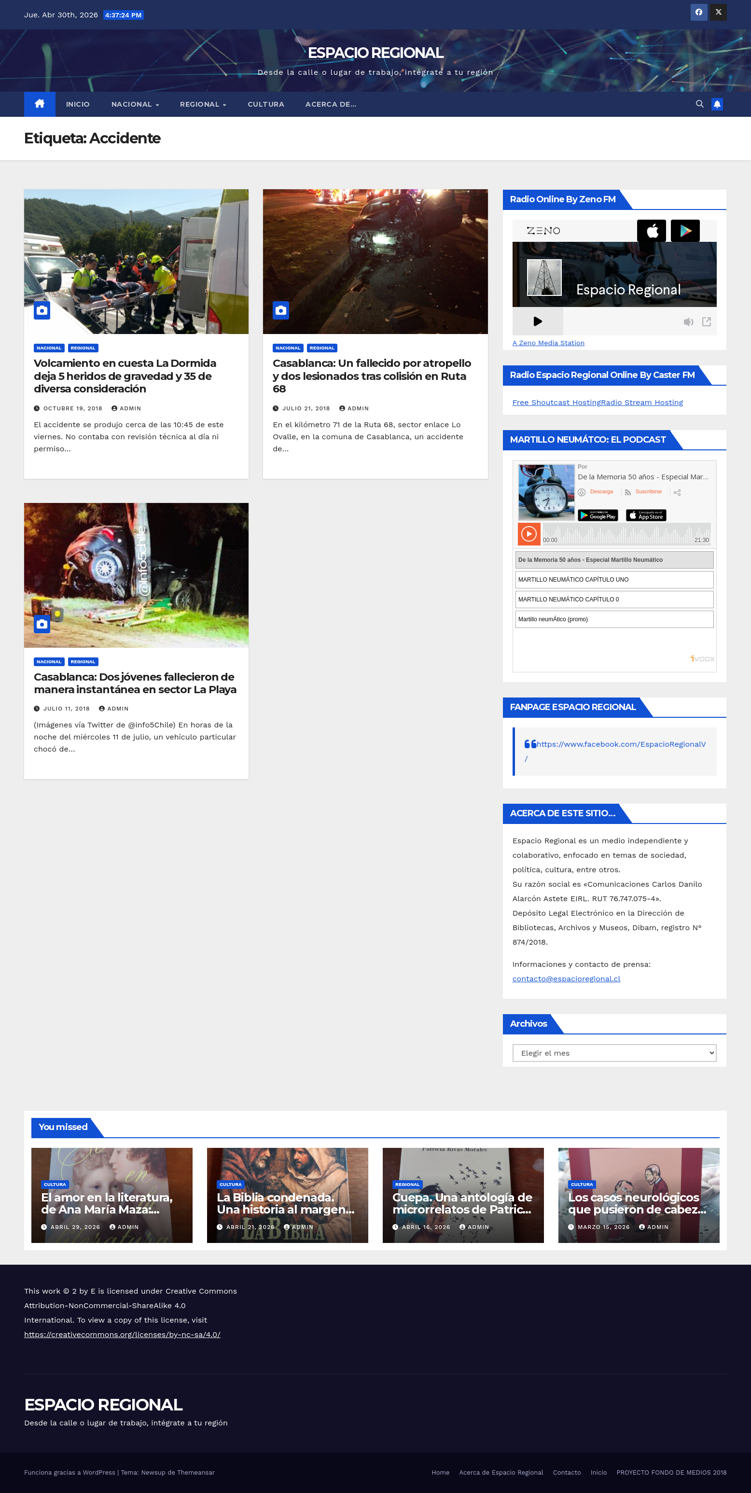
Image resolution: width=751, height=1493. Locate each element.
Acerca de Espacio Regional (501, 1472)
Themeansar (196, 1472)
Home (440, 1472)
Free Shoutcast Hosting (557, 402)
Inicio (78, 104)
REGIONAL (201, 104)
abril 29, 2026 (77, 1227)
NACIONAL (133, 104)
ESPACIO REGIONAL (375, 53)
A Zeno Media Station (549, 342)
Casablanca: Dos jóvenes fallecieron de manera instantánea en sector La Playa (135, 683)
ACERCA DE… (331, 104)
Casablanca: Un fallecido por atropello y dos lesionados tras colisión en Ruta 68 (372, 376)
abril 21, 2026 (251, 1227)
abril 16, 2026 (427, 1227)
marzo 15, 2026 (605, 1227)
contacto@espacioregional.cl (567, 978)
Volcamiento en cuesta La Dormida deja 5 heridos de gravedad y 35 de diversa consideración (125, 376)
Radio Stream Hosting (642, 402)
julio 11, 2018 (68, 708)
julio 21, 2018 (307, 408)
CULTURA (266, 104)
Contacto (567, 1472)
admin (126, 408)
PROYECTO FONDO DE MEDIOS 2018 (672, 1472)
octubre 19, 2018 (74, 408)
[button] (700, 104)
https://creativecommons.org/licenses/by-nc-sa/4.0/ (122, 1334)
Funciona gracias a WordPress (70, 1472)
